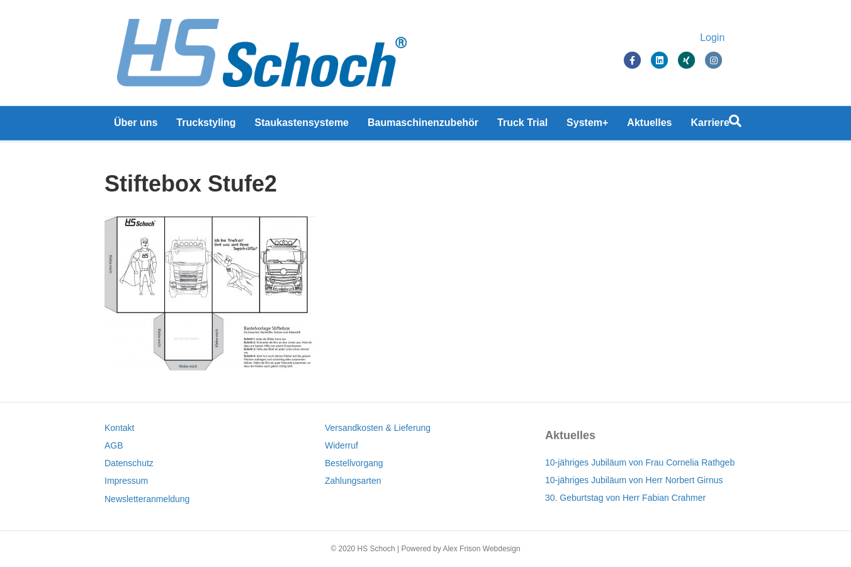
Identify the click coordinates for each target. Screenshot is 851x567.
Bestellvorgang (354, 463)
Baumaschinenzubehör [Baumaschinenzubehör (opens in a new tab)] (423, 125)
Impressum (126, 481)
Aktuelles (649, 125)
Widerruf (341, 445)
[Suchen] (735, 124)
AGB (113, 445)
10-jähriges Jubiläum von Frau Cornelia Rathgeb (640, 462)
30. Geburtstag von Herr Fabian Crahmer (625, 498)
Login (725, 39)
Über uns (135, 125)
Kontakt (119, 428)
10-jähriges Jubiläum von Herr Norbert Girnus (634, 480)
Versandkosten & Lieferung (378, 428)
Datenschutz (129, 463)
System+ (587, 125)
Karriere (710, 125)
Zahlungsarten (353, 481)
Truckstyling (205, 125)
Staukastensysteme (302, 125)
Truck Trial (522, 125)
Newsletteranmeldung (146, 499)
